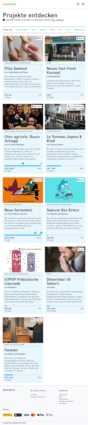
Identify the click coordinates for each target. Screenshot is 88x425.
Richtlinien (63, 395)
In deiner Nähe (22, 30)
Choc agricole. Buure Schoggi (22, 139)
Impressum (63, 403)
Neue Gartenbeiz (18, 210)
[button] (78, 4)
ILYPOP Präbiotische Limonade (21, 281)
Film (60, 30)
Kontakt (34, 395)
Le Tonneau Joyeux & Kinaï (64, 139)
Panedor (11, 350)
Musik (52, 30)
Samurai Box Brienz (63, 210)
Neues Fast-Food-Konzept (62, 70)
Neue (34, 30)
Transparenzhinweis (66, 401)
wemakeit (9, 390)
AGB (60, 397)
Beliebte (43, 30)
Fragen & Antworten (38, 397)
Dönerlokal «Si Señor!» (59, 281)
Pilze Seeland (16, 68)
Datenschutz (63, 399)
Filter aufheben (57, 20)
